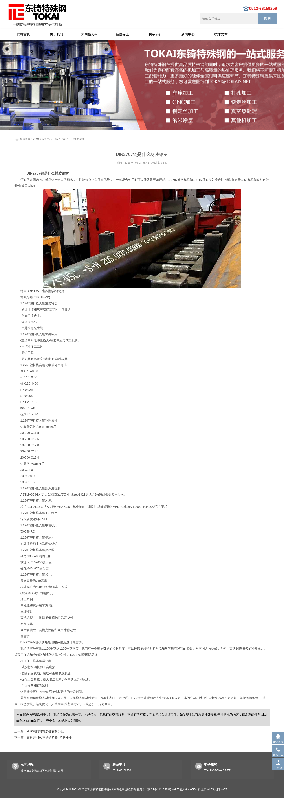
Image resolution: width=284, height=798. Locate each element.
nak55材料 (194, 789)
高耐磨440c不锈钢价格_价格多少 (49, 737)
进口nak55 (207, 789)
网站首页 (23, 34)
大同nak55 (220, 789)
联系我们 (155, 34)
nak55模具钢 (179, 789)
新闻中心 (188, 34)
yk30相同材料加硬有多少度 (45, 731)
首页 (35, 139)
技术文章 (221, 34)
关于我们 (56, 34)
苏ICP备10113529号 (159, 789)
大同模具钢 (89, 34)
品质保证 (122, 34)
